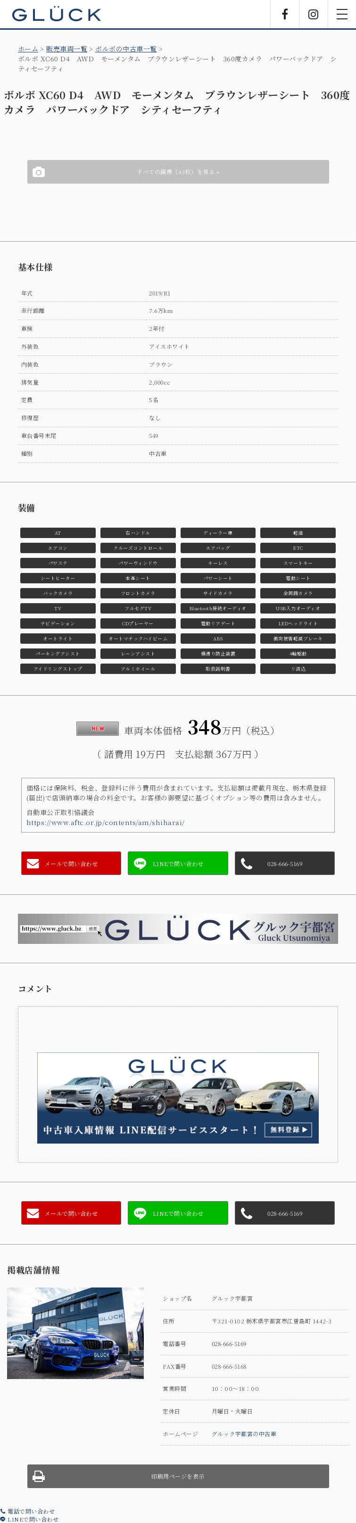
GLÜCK (56, 14)
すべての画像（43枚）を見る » (178, 172)
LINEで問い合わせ (29, 1519)
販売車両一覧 (66, 48)
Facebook (285, 14)
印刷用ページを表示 (178, 1476)
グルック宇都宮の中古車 (244, 1434)
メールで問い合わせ (71, 863)
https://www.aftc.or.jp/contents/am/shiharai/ (105, 822)
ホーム (28, 48)
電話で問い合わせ (27, 1511)
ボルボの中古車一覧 (126, 48)
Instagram (313, 14)
